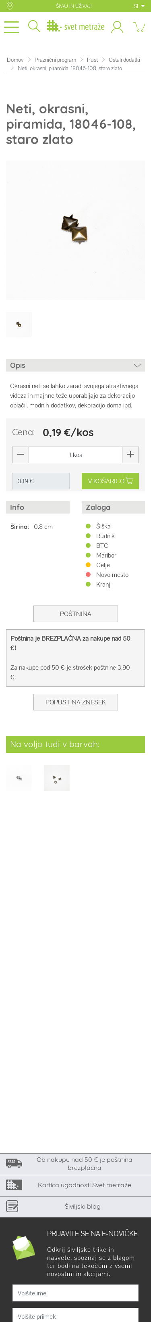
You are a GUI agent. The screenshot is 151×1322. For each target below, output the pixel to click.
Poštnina (75, 614)
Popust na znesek (76, 702)
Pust (92, 59)
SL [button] (139, 6)
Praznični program (55, 59)
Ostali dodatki (124, 59)
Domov (15, 59)
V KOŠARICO (110, 481)
